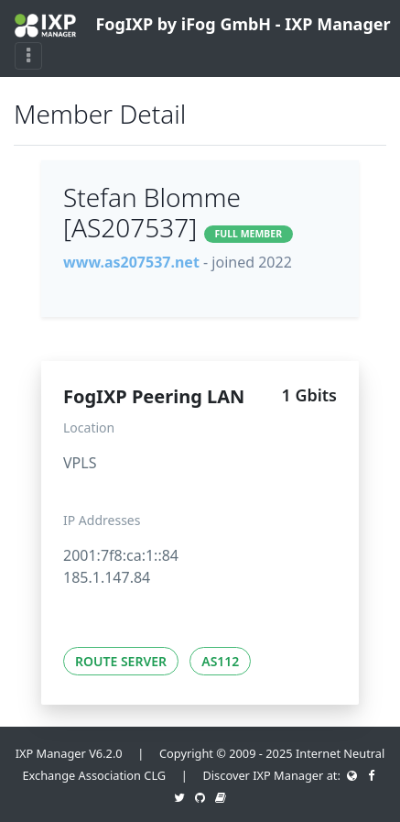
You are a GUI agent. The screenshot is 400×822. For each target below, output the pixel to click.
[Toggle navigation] (28, 56)
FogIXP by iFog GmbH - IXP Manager (193, 25)
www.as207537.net (131, 262)
